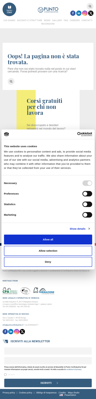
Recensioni (48, 23)
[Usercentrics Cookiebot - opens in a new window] (77, 134)
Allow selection (48, 250)
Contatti (87, 20)
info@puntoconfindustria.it (13, 325)
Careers (75, 20)
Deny (48, 261)
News (47, 20)
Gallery (57, 20)
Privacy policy (9, 393)
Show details (78, 228)
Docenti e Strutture (29, 20)
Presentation (70, 395)
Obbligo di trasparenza (46, 393)
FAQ (66, 20)
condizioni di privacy (74, 369)
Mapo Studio (73, 393)
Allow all (48, 239)
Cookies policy (25, 393)
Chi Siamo (9, 20)
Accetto (9, 374)
